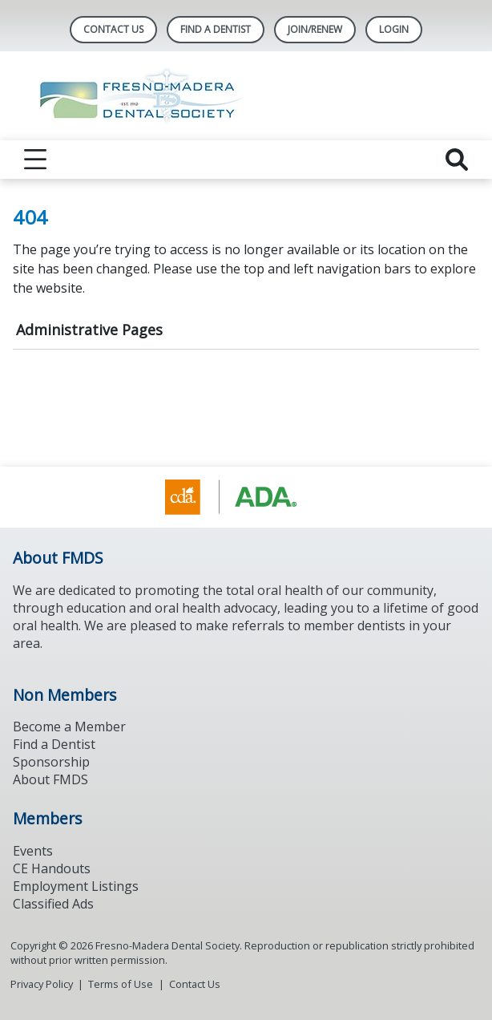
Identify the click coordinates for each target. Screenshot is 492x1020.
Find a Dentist (54, 744)
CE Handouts (52, 868)
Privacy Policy (41, 984)
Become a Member (69, 726)
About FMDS (50, 779)
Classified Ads (53, 904)
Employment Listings (76, 886)
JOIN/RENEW (315, 29)
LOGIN (394, 29)
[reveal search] (456, 159)
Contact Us (113, 29)
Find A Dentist (215, 29)
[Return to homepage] (246, 95)
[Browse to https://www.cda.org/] (246, 497)
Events (33, 851)
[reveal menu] (35, 159)
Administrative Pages (89, 329)
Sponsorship (51, 762)
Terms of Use (120, 984)
